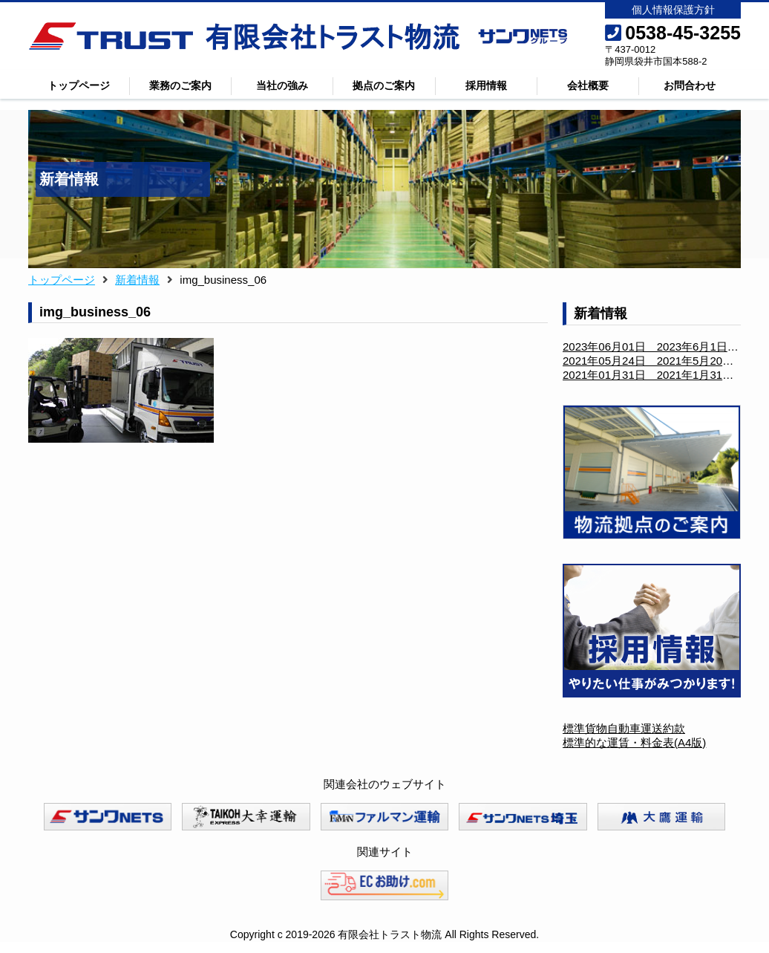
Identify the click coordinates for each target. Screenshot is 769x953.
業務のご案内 (180, 85)
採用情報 (486, 85)
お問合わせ (690, 85)
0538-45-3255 (673, 32)
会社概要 (588, 85)
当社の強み (282, 85)
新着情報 (137, 279)
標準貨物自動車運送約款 (624, 728)
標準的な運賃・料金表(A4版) (634, 742)
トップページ (79, 85)
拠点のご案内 (384, 85)
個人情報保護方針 (673, 10)
